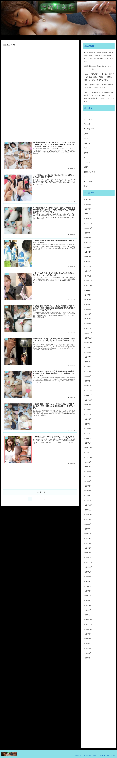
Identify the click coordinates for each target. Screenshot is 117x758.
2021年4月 (87, 486)
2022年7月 (87, 414)
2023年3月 (87, 376)
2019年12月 (88, 562)
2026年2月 (87, 209)
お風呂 (86, 134)
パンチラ (87, 162)
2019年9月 (87, 577)
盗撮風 (86, 167)
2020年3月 (87, 548)
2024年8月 (87, 295)
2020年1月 (87, 558)
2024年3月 (87, 319)
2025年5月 (87, 252)
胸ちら (86, 186)
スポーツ (87, 143)
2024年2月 (87, 324)
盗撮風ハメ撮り (89, 172)
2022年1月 (87, 443)
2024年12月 (88, 276)
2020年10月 (88, 515)
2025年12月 (88, 219)
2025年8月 (87, 238)
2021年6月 (87, 476)
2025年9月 (87, 233)
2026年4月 (87, 199)
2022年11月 (88, 395)
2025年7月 (87, 242)
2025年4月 (87, 257)
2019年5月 (87, 596)
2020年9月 (87, 519)
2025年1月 (87, 271)
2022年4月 (87, 429)
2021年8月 (87, 467)
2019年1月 (87, 615)
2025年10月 (88, 228)
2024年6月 (87, 304)
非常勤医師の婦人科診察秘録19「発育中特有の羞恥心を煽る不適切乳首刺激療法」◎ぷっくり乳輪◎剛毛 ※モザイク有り (98, 57)
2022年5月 (87, 424)
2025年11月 (88, 223)
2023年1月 (87, 386)
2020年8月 (87, 524)
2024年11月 (88, 281)
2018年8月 (87, 639)
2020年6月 (87, 534)
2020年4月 (87, 543)
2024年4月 (87, 314)
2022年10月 (88, 400)
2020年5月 (87, 538)
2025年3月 (87, 261)
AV (85, 114)
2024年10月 (88, 285)
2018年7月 (87, 644)
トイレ (86, 157)
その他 (86, 153)
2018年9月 (87, 634)
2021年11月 (88, 453)
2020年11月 (88, 510)
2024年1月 (87, 328)
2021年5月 (87, 481)
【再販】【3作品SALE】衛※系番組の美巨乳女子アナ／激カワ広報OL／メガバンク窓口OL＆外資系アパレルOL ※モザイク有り (99, 97)
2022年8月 (87, 410)
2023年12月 (88, 333)
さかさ (86, 138)
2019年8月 (87, 581)
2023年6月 (87, 362)
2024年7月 (87, 300)
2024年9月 (87, 290)
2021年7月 (87, 472)
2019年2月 (87, 610)
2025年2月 (87, 266)
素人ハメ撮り (88, 181)
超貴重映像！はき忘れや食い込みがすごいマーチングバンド (98, 67)
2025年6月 (87, 247)
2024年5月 (87, 309)
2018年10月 (88, 629)
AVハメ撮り (88, 119)
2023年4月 (87, 371)
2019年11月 (88, 567)
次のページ (40, 492)
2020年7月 (87, 529)
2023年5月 (87, 367)
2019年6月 (87, 591)
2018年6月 (87, 648)
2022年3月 (87, 433)
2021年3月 (87, 491)
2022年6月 (87, 419)
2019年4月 (87, 601)
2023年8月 (87, 352)
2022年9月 (87, 405)
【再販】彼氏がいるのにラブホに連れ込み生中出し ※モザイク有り (98, 86)
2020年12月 (88, 505)
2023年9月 (87, 348)
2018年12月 (88, 620)
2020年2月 (87, 553)
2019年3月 (87, 605)
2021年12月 (88, 448)
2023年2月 (87, 381)
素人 (85, 177)
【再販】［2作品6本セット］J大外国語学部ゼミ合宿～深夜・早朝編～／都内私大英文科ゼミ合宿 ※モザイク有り (99, 77)
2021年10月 (88, 457)
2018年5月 (87, 653)
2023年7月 (87, 357)
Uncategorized (89, 129)
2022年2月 (87, 438)
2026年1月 (87, 214)
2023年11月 (88, 338)
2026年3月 (87, 204)
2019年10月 (88, 572)
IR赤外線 (87, 124)
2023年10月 (88, 343)
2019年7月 (87, 586)
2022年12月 (88, 390)
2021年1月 (87, 500)
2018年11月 (88, 624)
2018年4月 (87, 658)
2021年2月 (87, 496)
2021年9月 (87, 462)
